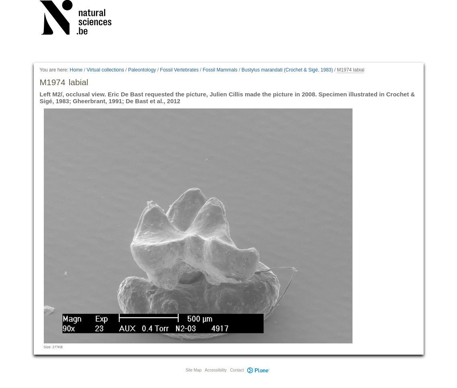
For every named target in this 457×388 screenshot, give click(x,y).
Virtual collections (105, 70)
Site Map (193, 370)
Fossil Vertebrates (179, 70)
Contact (237, 370)
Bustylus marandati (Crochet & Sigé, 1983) (287, 70)
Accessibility (216, 370)
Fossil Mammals (220, 70)
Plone (258, 370)
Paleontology (142, 70)
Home (76, 70)
